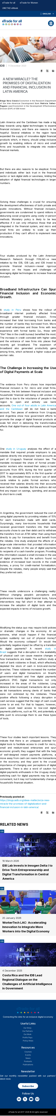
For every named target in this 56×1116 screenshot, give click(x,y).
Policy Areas (28, 1041)
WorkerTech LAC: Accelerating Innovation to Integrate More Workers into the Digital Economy (25, 927)
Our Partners (27, 1031)
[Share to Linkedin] (53, 70)
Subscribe (28, 1086)
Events (28, 1055)
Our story (27, 1028)
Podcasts (28, 1061)
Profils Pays (27, 1037)
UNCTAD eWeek (10, 8)
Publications (28, 1064)
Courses (28, 1052)
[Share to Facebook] (41, 70)
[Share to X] (47, 70)
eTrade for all (8, 2)
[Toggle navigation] (51, 23)
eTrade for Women (29, 2)
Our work (27, 1034)
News (28, 1058)
